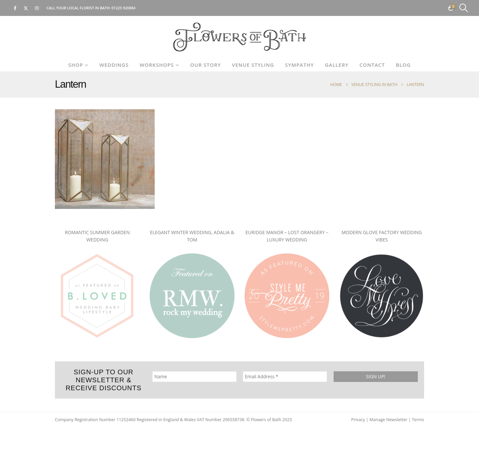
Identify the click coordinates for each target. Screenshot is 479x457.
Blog (403, 64)
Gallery (337, 64)
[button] (464, 8)
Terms (418, 419)
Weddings (114, 64)
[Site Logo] (239, 37)
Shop (75, 64)
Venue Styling (253, 64)
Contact (372, 64)
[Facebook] (15, 8)
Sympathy (299, 64)
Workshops (157, 64)
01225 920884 (123, 7)
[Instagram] (37, 8)
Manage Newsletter (388, 419)
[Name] (194, 376)
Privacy (358, 419)
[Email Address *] (285, 376)
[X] (26, 8)
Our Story (205, 64)
